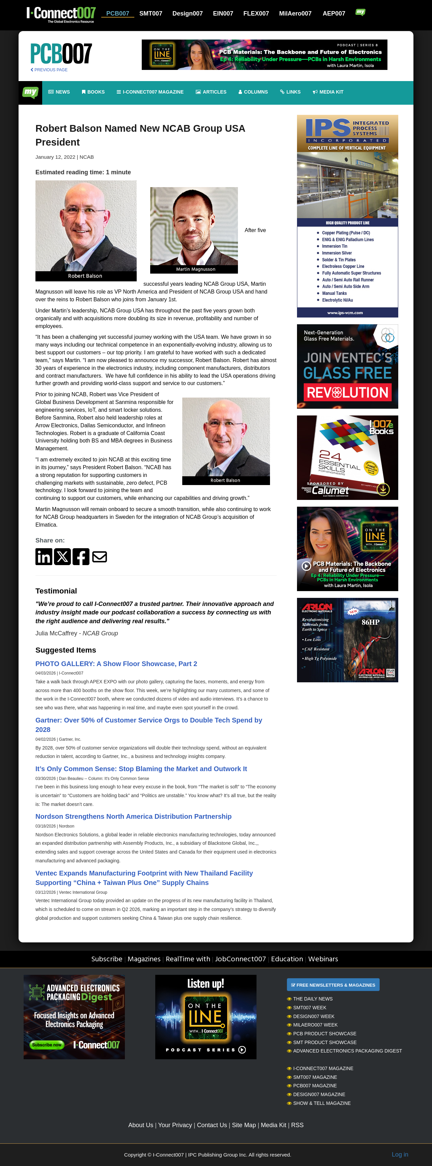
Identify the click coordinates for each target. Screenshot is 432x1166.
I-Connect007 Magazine (150, 92)
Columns (253, 92)
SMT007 (150, 13)
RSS (297, 1125)
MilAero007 (295, 13)
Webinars (323, 959)
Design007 (187, 13)
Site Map (244, 1125)
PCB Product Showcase (321, 1033)
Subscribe (107, 959)
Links (290, 92)
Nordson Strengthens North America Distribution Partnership (133, 816)
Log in (400, 1154)
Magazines (144, 959)
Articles (211, 92)
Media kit (328, 92)
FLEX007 (256, 13)
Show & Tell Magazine (319, 1103)
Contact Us (212, 1125)
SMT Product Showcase (322, 1042)
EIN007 (223, 13)
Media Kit (273, 1125)
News (59, 92)
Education (287, 959)
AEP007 (334, 13)
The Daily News (310, 999)
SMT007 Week (306, 1007)
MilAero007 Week (312, 1025)
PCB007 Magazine (312, 1085)
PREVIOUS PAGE (49, 70)
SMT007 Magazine (312, 1077)
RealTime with (188, 959)
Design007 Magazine (316, 1094)
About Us (140, 1125)
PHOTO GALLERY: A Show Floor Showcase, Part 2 (116, 663)
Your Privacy (175, 1125)
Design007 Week (310, 1016)
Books (93, 92)
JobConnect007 (240, 959)
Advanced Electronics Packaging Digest (344, 1051)
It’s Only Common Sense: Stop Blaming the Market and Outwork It (141, 768)
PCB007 (117, 13)
